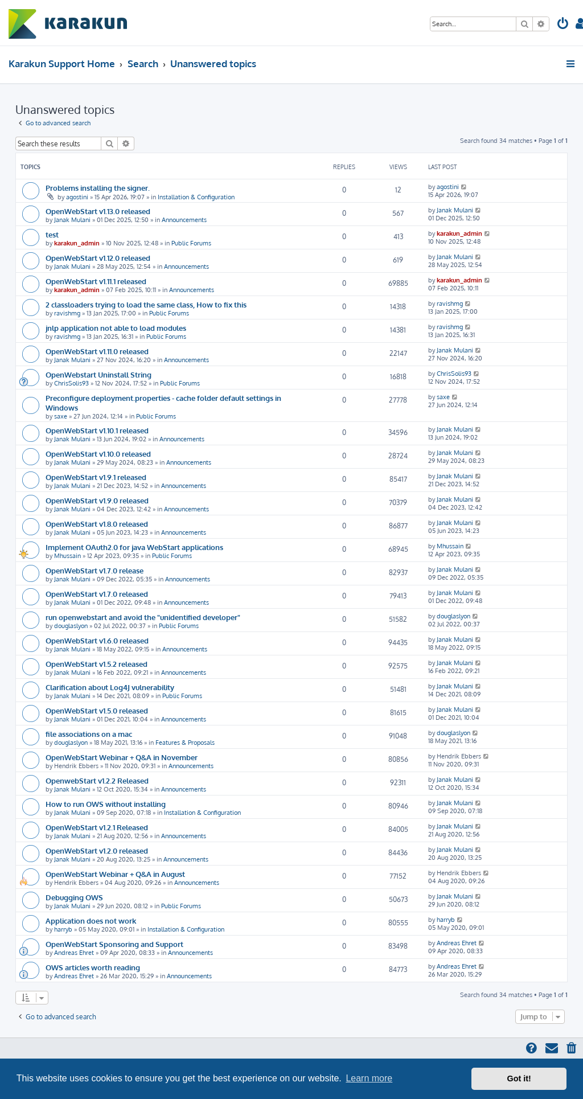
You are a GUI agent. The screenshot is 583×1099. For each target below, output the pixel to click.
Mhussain (67, 556)
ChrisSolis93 (71, 383)
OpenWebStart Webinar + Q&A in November (122, 757)
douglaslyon (71, 626)
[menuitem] (563, 24)
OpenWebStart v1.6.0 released (97, 640)
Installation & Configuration (196, 197)
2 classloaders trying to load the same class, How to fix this (146, 304)
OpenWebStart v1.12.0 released (98, 258)
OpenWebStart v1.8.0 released (97, 523)
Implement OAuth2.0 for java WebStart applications (135, 547)
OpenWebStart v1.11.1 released (96, 281)
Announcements (184, 220)
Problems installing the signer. (98, 187)
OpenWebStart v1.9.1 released (96, 477)
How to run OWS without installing (106, 804)
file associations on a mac (89, 734)
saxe (60, 416)
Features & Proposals (185, 743)
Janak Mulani (72, 220)
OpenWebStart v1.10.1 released (97, 430)
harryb (63, 929)
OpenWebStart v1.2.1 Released (97, 827)
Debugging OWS (74, 897)
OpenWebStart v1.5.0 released (97, 710)
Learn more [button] (369, 1078)
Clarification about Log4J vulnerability (110, 687)
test (52, 234)
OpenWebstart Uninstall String (98, 374)
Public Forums (191, 243)
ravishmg (67, 313)
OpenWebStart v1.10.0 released (98, 453)
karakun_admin (77, 243)
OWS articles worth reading (93, 967)
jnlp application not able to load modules (116, 328)
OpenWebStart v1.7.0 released (97, 593)
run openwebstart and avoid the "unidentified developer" (143, 617)
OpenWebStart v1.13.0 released (98, 211)
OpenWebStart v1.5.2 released (96, 664)
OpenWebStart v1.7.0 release (94, 570)
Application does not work (91, 920)
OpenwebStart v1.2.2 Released (97, 780)
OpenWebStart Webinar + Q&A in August (115, 874)
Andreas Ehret (74, 953)
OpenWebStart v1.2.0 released (97, 850)
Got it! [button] (519, 1078)
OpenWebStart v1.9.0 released (97, 500)
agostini (77, 197)
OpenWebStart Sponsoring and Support (114, 944)
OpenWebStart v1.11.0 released (97, 351)
